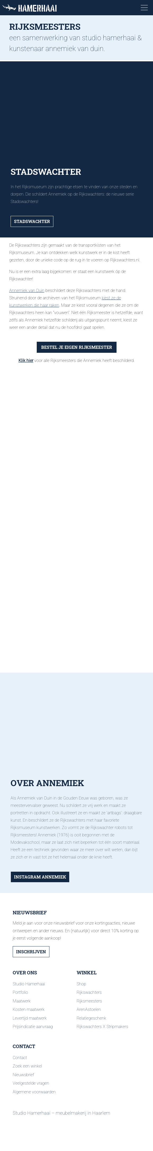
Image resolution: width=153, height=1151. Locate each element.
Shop (81, 983)
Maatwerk (22, 1001)
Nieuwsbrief (23, 1074)
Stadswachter (32, 221)
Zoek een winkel (27, 1066)
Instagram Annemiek (40, 877)
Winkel (87, 973)
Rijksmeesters (89, 1001)
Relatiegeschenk (91, 1018)
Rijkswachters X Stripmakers (102, 1026)
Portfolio (20, 992)
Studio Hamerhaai (29, 983)
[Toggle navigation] (144, 7)
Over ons (25, 973)
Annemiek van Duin (26, 290)
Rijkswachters (89, 992)
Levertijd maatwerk (30, 1018)
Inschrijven (31, 951)
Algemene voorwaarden (34, 1091)
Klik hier (25, 360)
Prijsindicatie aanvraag (33, 1026)
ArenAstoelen (89, 1009)
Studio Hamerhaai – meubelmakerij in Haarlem (61, 1113)
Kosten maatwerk (29, 1009)
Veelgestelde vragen (31, 1083)
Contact (24, 1046)
